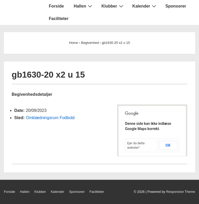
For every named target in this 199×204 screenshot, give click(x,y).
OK (168, 145)
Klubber (112, 6)
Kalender (145, 6)
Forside (56, 6)
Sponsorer (175, 6)
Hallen (84, 6)
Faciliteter (59, 18)
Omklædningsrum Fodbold (50, 117)
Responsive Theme (180, 192)
